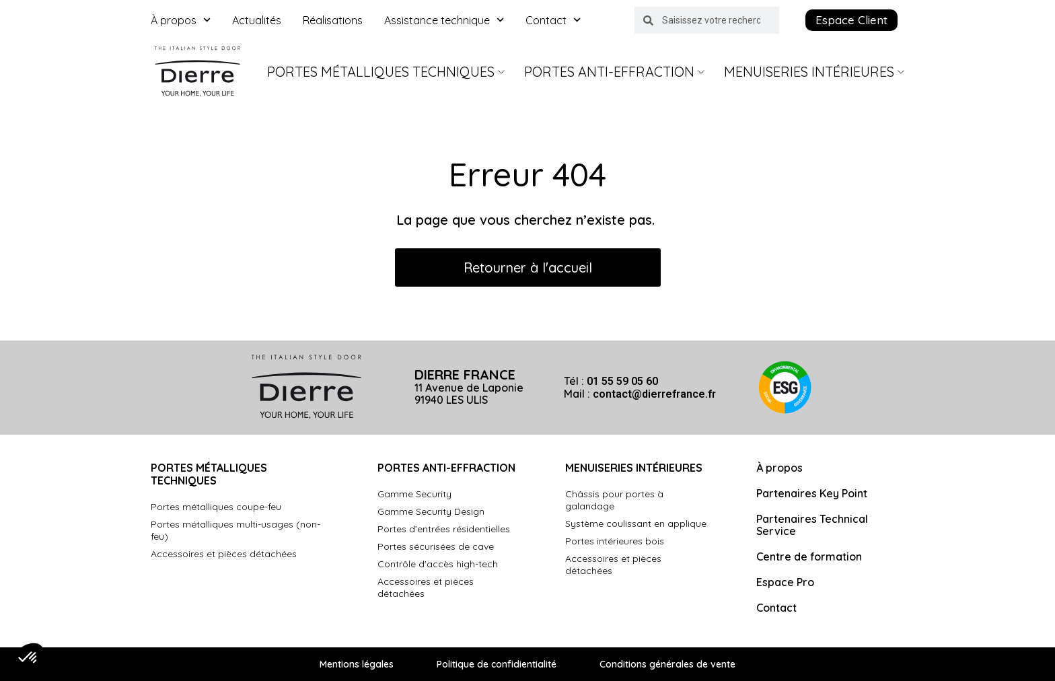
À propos (181, 20)
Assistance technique (444, 20)
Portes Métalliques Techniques (386, 71)
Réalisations (333, 20)
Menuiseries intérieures (814, 71)
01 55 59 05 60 (622, 381)
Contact (553, 20)
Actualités (256, 20)
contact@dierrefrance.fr (654, 394)
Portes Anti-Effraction (614, 71)
